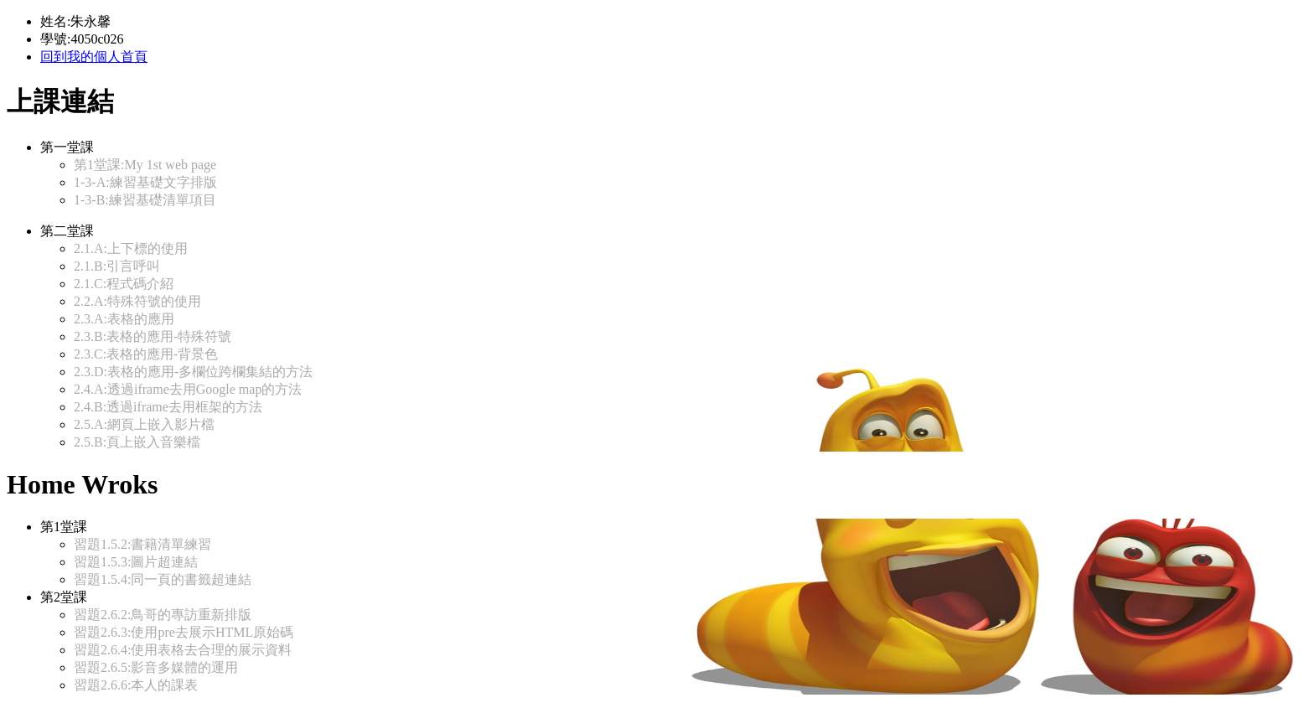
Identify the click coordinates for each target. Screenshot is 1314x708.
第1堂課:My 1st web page (145, 165)
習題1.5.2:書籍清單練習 (142, 544)
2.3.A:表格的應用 (124, 319)
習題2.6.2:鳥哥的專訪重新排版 (162, 614)
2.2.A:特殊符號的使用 (137, 301)
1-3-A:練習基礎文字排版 (145, 182)
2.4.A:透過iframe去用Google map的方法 (188, 389)
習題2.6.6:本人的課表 (136, 685)
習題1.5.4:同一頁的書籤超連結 (162, 579)
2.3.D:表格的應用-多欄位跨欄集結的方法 (193, 371)
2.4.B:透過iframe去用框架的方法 (168, 407)
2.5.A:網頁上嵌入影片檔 (144, 424)
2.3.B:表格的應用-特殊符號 (152, 336)
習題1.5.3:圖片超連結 (136, 562)
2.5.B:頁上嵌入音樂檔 (137, 442)
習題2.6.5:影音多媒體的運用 (156, 667)
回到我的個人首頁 (93, 56)
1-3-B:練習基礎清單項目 (145, 200)
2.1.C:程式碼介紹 (123, 283)
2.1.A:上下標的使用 (131, 248)
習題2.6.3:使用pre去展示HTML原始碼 (183, 632)
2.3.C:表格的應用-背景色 (146, 354)
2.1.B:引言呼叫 (117, 266)
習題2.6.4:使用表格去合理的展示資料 (183, 650)
